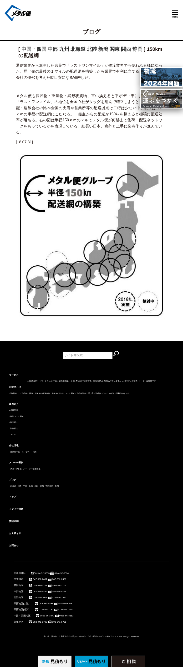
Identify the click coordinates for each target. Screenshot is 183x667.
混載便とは (15, 387)
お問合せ (14, 545)
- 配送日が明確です (83, 381)
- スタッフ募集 (15, 469)
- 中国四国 (49, 486)
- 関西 (41, 486)
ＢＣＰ (13, 434)
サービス (14, 375)
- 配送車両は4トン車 (66, 381)
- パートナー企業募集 (31, 469)
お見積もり (15, 533)
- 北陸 (35, 486)
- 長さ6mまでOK (50, 381)
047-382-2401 (40, 579)
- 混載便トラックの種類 (104, 393)
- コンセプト (25, 452)
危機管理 (14, 410)
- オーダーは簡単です (146, 381)
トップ (12, 496)
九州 (64, 49)
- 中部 (24, 486)
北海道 (78, 49)
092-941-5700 (40, 621)
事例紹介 (14, 404)
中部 (53, 49)
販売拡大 (14, 422)
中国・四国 (33, 49)
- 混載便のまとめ (122, 393)
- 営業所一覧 (14, 452)
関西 (126, 49)
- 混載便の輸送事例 (42, 393)
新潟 (103, 49)
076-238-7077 (40, 597)
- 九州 (56, 486)
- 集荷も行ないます (111, 381)
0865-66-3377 (47, 615)
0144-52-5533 (42, 573)
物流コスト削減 (17, 416)
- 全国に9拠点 (97, 381)
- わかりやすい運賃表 (128, 381)
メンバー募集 (16, 462)
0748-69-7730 (46, 609)
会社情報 (14, 445)
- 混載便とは (14, 393)
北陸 (92, 49)
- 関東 (19, 486)
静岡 (137, 49)
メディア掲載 (16, 509)
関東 (115, 49)
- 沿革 (34, 452)
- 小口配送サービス (35, 381)
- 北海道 (12, 486)
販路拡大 (14, 428)
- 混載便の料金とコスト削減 (63, 393)
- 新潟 (30, 486)
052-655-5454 (40, 591)
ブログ (12, 479)
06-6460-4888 (46, 603)
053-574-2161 (40, 585)
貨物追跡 (14, 521)
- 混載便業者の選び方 (84, 393)
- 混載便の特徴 (26, 393)
